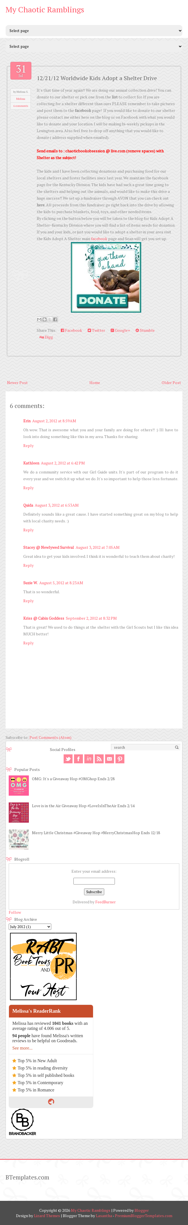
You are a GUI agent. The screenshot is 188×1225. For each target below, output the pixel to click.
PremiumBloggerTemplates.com (143, 1215)
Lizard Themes (47, 1215)
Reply (28, 445)
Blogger (141, 1210)
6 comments (20, 106)
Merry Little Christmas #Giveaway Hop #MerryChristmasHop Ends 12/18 (96, 832)
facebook (99, 238)
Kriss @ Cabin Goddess (43, 618)
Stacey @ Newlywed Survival (48, 547)
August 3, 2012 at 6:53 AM (57, 505)
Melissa (20, 99)
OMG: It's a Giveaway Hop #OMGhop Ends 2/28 (73, 778)
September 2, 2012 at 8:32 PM (91, 618)
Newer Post (17, 382)
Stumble (145, 330)
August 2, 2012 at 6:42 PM (63, 463)
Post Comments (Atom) (50, 737)
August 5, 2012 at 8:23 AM (61, 582)
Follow (15, 912)
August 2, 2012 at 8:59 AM (54, 420)
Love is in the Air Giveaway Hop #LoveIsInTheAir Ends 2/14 (83, 805)
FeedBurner (105, 901)
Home (94, 382)
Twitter (96, 330)
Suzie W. (30, 582)
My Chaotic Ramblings (45, 9)
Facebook (71, 330)
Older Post (171, 382)
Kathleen (31, 463)
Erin (27, 420)
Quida (28, 505)
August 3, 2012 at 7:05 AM (98, 547)
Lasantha (104, 1215)
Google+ (120, 330)
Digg (46, 337)
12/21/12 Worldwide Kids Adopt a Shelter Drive (97, 78)
